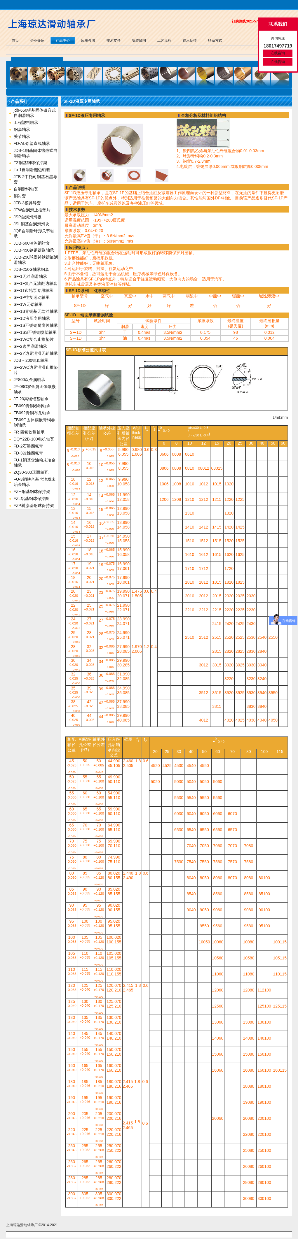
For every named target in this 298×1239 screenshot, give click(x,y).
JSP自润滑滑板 (28, 217)
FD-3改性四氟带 (28, 453)
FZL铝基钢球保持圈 (32, 498)
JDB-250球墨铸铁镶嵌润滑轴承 (36, 260)
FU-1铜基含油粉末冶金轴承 (34, 463)
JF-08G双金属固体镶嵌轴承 (35, 389)
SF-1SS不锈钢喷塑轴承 (35, 332)
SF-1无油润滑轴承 (30, 276)
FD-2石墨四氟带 (28, 446)
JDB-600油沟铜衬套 (32, 243)
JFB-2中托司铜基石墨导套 (35, 179)
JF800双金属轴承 (30, 379)
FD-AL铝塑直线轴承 (32, 143)
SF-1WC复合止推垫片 (34, 339)
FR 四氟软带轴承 (29, 432)
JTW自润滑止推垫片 (32, 210)
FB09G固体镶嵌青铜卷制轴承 (34, 422)
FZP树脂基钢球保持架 (34, 505)
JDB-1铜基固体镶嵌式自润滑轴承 (36, 153)
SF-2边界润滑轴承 (30, 346)
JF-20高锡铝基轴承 (31, 398)
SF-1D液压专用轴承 (32, 318)
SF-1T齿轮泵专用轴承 (34, 290)
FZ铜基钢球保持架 (30, 162)
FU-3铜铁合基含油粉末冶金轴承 (34, 482)
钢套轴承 (22, 129)
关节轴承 (22, 136)
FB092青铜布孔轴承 (32, 412)
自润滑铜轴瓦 (26, 189)
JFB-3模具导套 (27, 203)
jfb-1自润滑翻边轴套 (32, 169)
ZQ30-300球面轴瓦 (31, 472)
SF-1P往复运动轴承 (32, 297)
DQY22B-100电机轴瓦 (34, 439)
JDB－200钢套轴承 (31, 360)
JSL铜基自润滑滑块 (31, 224)
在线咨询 (278, 53)
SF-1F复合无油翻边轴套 (36, 283)
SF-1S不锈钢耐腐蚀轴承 (36, 325)
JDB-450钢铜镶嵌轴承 (34, 250)
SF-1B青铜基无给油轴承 (36, 311)
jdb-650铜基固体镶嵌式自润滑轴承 (35, 113)
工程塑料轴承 (26, 122)
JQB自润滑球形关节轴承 (34, 233)
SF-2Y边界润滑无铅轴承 (36, 353)
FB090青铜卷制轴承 (32, 405)
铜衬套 (20, 196)
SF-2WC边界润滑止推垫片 (36, 370)
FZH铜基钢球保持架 (32, 491)
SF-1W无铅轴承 (28, 304)
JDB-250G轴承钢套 (31, 269)
